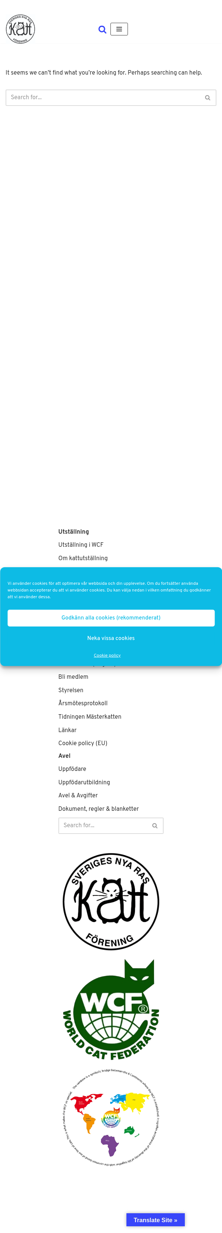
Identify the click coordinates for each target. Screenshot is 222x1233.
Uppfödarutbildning (84, 783)
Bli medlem (73, 677)
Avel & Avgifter (78, 796)
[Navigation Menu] (119, 29)
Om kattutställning (83, 558)
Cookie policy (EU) (82, 743)
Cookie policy (107, 656)
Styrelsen (71, 690)
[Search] (102, 29)
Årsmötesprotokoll (83, 704)
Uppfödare (72, 769)
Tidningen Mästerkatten (90, 717)
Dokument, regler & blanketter (98, 809)
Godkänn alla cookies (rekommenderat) (111, 617)
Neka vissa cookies (111, 638)
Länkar (67, 730)
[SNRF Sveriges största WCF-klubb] (20, 29)
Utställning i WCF (81, 545)
